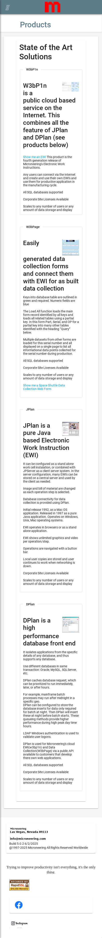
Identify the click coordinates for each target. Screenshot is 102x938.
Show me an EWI (34, 157)
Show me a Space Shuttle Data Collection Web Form (44, 387)
